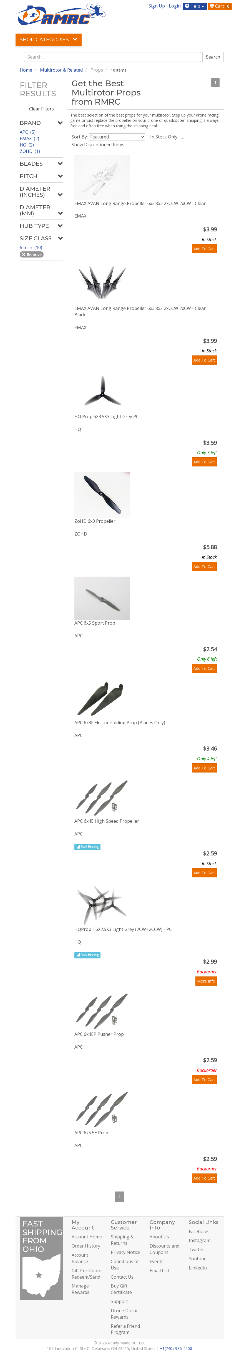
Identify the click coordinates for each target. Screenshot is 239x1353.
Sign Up (157, 6)
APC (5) (28, 132)
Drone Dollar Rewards (124, 1313)
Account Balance (80, 1258)
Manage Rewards (80, 1289)
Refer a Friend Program (125, 1329)
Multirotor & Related (61, 70)
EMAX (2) (29, 138)
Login (175, 6)
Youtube (198, 1259)
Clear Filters (41, 109)
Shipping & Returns (122, 1240)
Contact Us (122, 1277)
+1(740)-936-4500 (176, 1348)
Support (119, 1301)
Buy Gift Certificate (121, 1289)
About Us (159, 1237)
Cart (220, 6)
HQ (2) (27, 145)
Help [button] (195, 6)
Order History (86, 1246)
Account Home (87, 1237)
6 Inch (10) (31, 247)
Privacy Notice (125, 1252)
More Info (206, 981)
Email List (159, 1271)
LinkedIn (198, 1268)
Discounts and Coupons (164, 1249)
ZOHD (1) (30, 151)
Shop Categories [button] (48, 40)
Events (156, 1261)
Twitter (196, 1249)
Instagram (199, 1240)
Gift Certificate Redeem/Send (86, 1274)
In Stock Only (165, 137)
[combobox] (112, 57)
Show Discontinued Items (99, 145)
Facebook (199, 1231)
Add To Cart (204, 248)
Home (26, 70)
